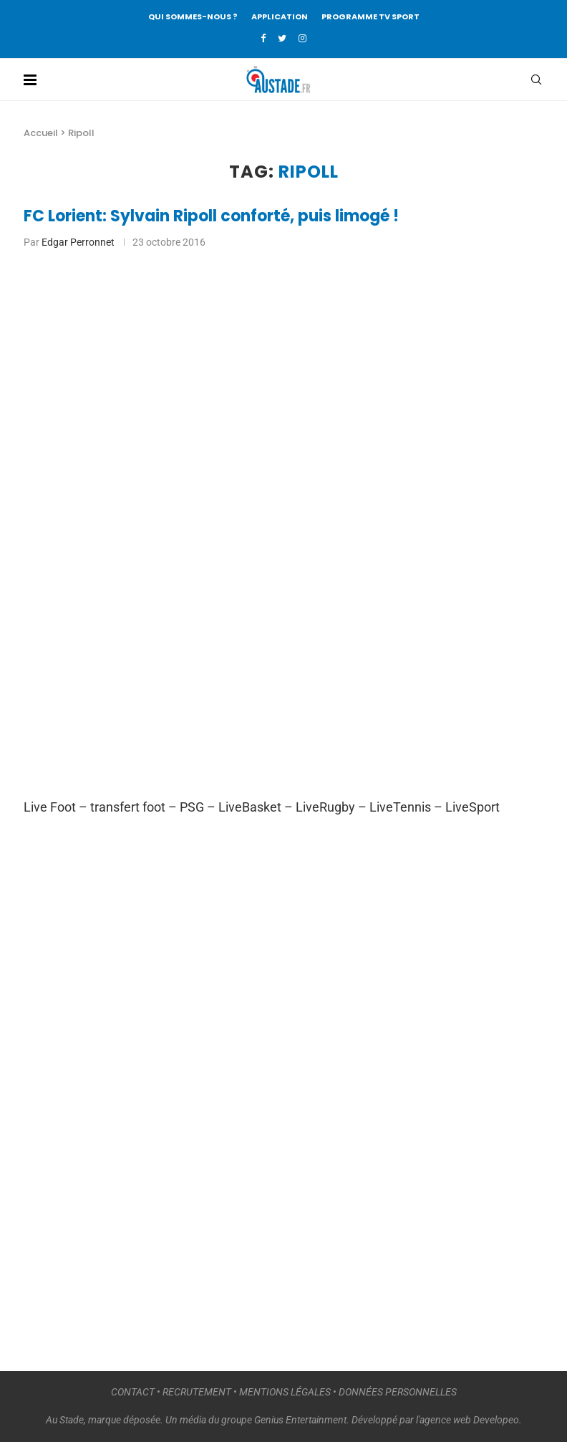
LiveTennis (400, 806)
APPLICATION (279, 16)
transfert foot (127, 806)
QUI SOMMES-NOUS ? (193, 16)
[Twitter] (282, 38)
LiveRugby (325, 806)
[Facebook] (263, 38)
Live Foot (50, 806)
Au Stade (65, 1420)
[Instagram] (302, 38)
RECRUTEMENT (197, 1392)
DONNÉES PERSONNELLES (398, 1392)
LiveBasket (249, 806)
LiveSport (472, 806)
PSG (192, 806)
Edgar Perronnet (78, 242)
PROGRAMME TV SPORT (370, 16)
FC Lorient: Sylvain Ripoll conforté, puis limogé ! (211, 216)
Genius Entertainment (300, 1420)
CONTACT (133, 1392)
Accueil (41, 133)
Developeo (496, 1420)
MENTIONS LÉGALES (285, 1392)
